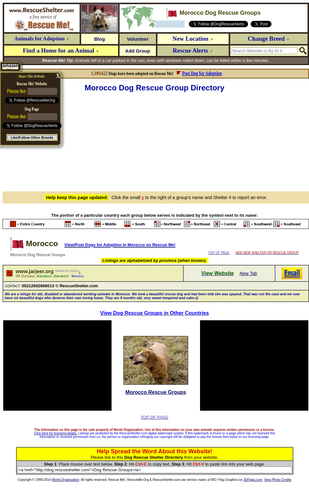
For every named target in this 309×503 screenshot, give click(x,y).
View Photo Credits (277, 480)
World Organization (65, 480)
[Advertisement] (156, 141)
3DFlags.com (252, 480)
